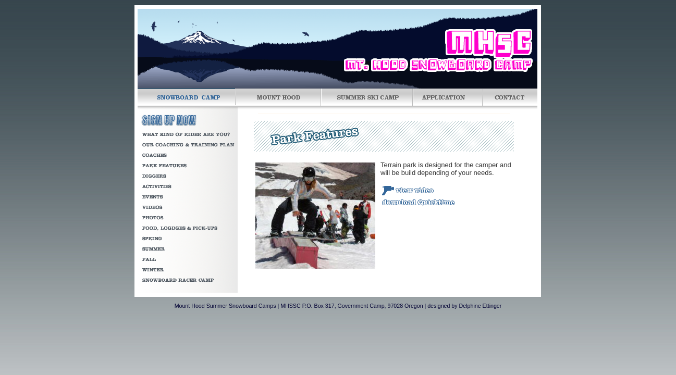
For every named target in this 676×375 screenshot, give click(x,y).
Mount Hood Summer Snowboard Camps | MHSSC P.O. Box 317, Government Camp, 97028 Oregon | (300, 306)
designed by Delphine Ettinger (464, 306)
